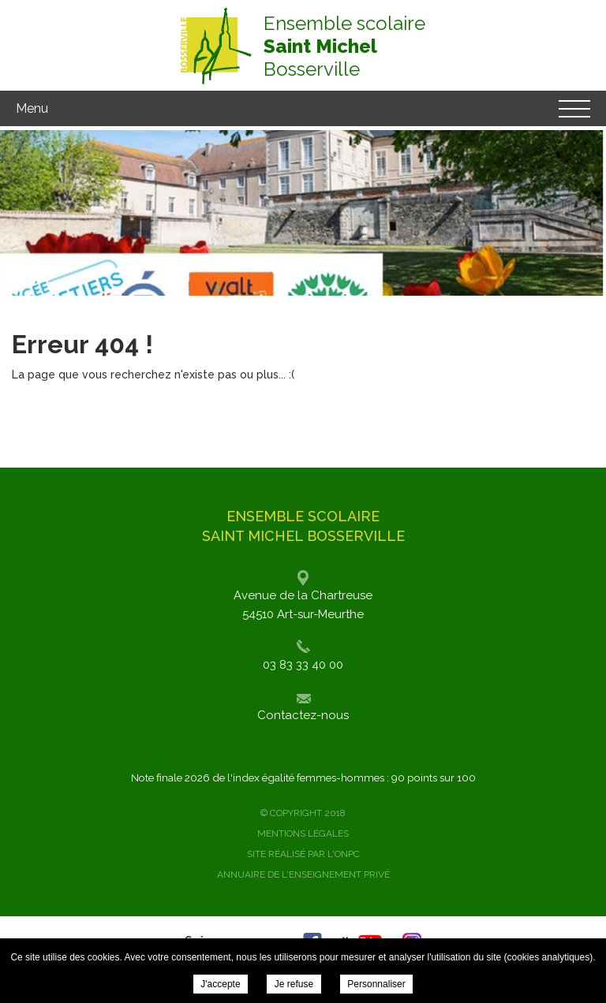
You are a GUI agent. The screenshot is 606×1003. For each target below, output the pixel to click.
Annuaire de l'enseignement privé (303, 874)
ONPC (347, 853)
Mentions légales (303, 833)
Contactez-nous (303, 715)
